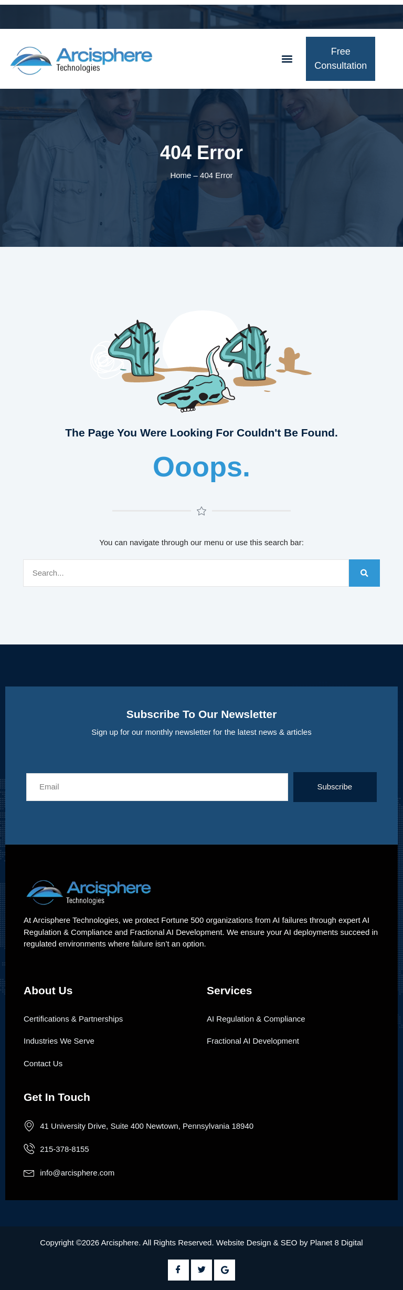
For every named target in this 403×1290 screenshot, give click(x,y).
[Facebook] (178, 1270)
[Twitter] (201, 1270)
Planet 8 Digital (336, 1242)
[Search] (364, 573)
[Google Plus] (224, 1270)
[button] (286, 59)
